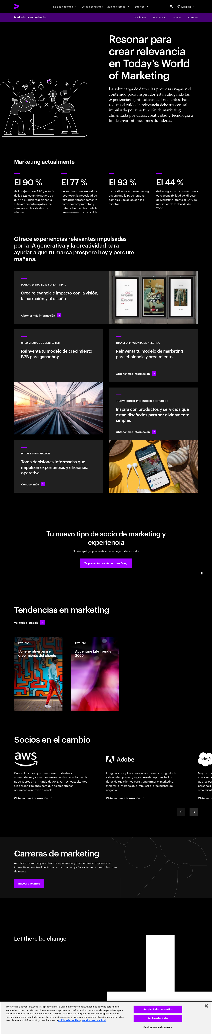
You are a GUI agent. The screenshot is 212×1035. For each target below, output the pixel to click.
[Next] (194, 812)
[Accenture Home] (24, 6)
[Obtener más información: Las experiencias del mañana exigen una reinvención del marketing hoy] (153, 355)
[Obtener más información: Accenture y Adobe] (125, 798)
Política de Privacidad (94, 1020)
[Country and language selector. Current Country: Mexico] (186, 6)
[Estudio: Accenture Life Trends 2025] (95, 674)
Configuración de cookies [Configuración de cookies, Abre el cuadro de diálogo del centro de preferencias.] (158, 1027)
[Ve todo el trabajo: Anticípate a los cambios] (29, 622)
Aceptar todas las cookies (158, 1009)
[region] (106, 1018)
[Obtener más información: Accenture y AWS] (33, 798)
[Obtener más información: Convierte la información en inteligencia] (58, 466)
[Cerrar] (206, 1006)
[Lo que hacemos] (65, 6)
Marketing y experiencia (30, 17)
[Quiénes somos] (118, 6)
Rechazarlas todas (158, 1018)
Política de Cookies (69, 1020)
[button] (106, 563)
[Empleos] (142, 6)
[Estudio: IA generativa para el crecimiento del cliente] (38, 674)
